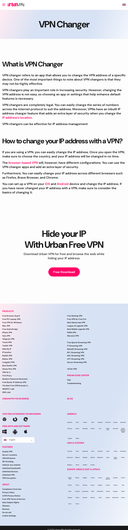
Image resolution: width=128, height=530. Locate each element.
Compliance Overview (12, 489)
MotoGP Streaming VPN (77, 349)
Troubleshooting (74, 383)
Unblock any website (11, 465)
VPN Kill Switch (8, 458)
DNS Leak (6, 392)
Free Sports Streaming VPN (79, 342)
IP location (6, 352)
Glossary (6, 506)
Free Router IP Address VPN (14, 382)
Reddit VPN (7, 355)
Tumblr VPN (7, 345)
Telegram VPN (8, 339)
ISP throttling (7, 461)
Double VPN (7, 451)
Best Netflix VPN (9, 365)
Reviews (5, 509)
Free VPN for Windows (12, 322)
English (18, 440)
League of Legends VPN (77, 326)
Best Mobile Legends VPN (78, 329)
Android (63, 184)
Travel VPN (7, 342)
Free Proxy (7, 375)
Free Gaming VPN (74, 316)
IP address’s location (17, 118)
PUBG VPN (71, 332)
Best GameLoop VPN (76, 322)
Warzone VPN (73, 336)
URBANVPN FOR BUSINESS (15, 398)
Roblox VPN (7, 359)
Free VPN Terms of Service (13, 499)
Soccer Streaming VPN (77, 362)
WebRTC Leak (8, 389)
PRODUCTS (8, 311)
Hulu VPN (6, 336)
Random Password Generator (15, 379)
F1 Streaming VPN (74, 346)
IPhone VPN (7, 332)
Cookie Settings (9, 516)
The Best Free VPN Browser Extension (16, 385)
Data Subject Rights (10, 502)
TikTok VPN (72, 369)
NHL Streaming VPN (75, 355)
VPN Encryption (9, 478)
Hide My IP (6, 349)
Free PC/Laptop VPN (11, 319)
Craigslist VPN (8, 362)
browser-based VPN (23, 163)
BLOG (70, 398)
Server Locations (9, 455)
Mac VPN (6, 326)
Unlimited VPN (8, 475)
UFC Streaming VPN (75, 359)
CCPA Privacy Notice (11, 496)
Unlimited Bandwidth (11, 468)
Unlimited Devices (10, 471)
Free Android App (10, 329)
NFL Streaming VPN (75, 352)
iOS (47, 184)
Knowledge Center (78, 375)
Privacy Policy (8, 492)
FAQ (69, 380)
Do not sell (6, 512)
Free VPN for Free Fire (76, 319)
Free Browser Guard (11, 316)
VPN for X (6, 372)
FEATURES (7, 447)
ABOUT (6, 484)
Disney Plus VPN (9, 369)
